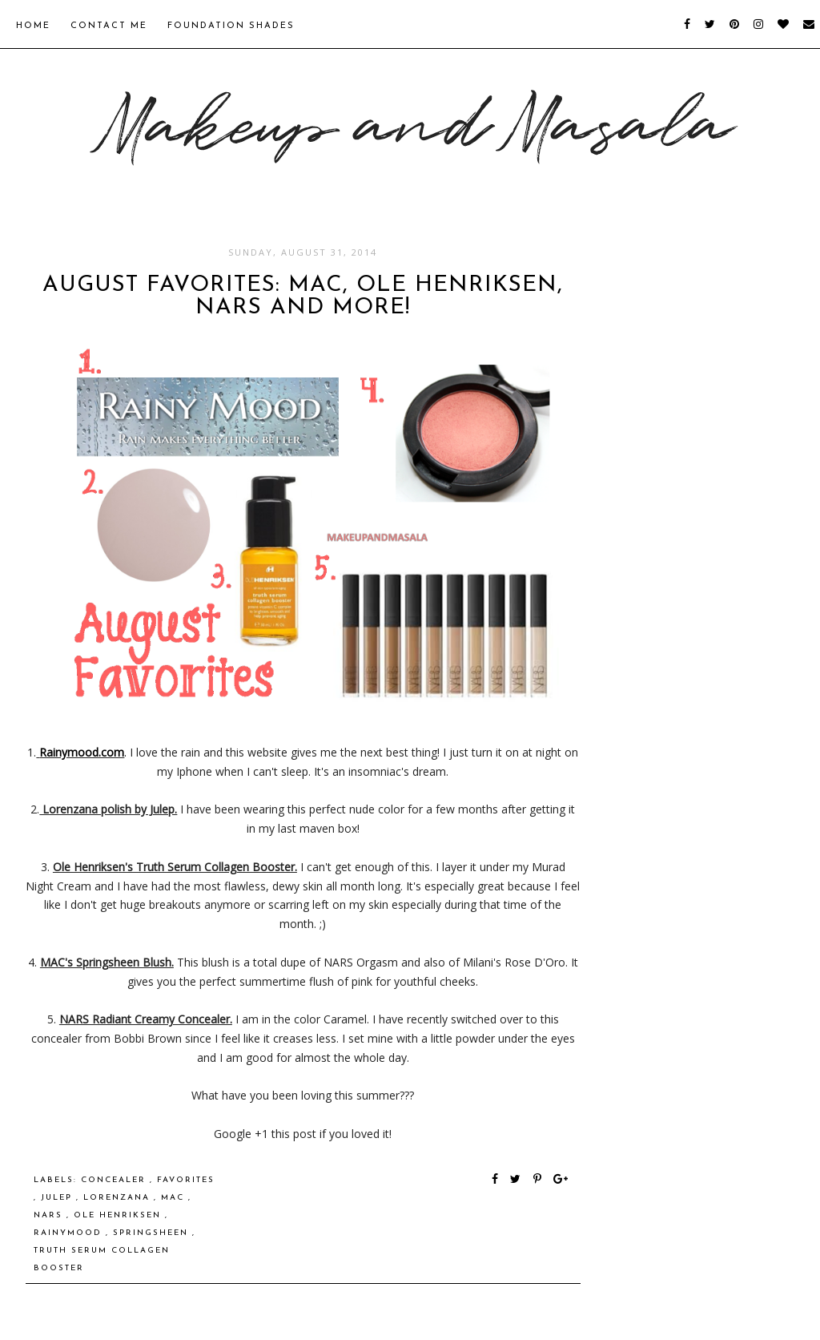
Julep (58, 1197)
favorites (186, 1180)
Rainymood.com (81, 752)
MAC (174, 1197)
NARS (50, 1215)
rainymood (70, 1233)
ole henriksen (119, 1215)
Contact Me (108, 26)
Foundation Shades (231, 26)
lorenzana (118, 1197)
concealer (115, 1180)
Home (33, 26)
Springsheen (152, 1233)
